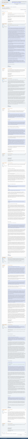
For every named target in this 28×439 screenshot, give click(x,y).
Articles (15, 2)
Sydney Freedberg (4, 78)
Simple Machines (5, 438)
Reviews (20, 2)
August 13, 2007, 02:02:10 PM (10, 108)
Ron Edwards (3, 257)
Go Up (2, 432)
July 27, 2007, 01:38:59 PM (10, 68)
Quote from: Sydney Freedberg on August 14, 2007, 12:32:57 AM (14, 266)
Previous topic (22, 9)
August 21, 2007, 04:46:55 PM (10, 423)
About (13, 2)
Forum (17, 2)
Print (25, 432)
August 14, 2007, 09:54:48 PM (10, 409)
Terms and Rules (23, 438)
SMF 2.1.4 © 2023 (2, 438)
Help (21, 438)
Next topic (25, 9)
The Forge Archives (5, 2)
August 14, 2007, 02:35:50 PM (10, 257)
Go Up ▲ (26, 438)
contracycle (3, 68)
